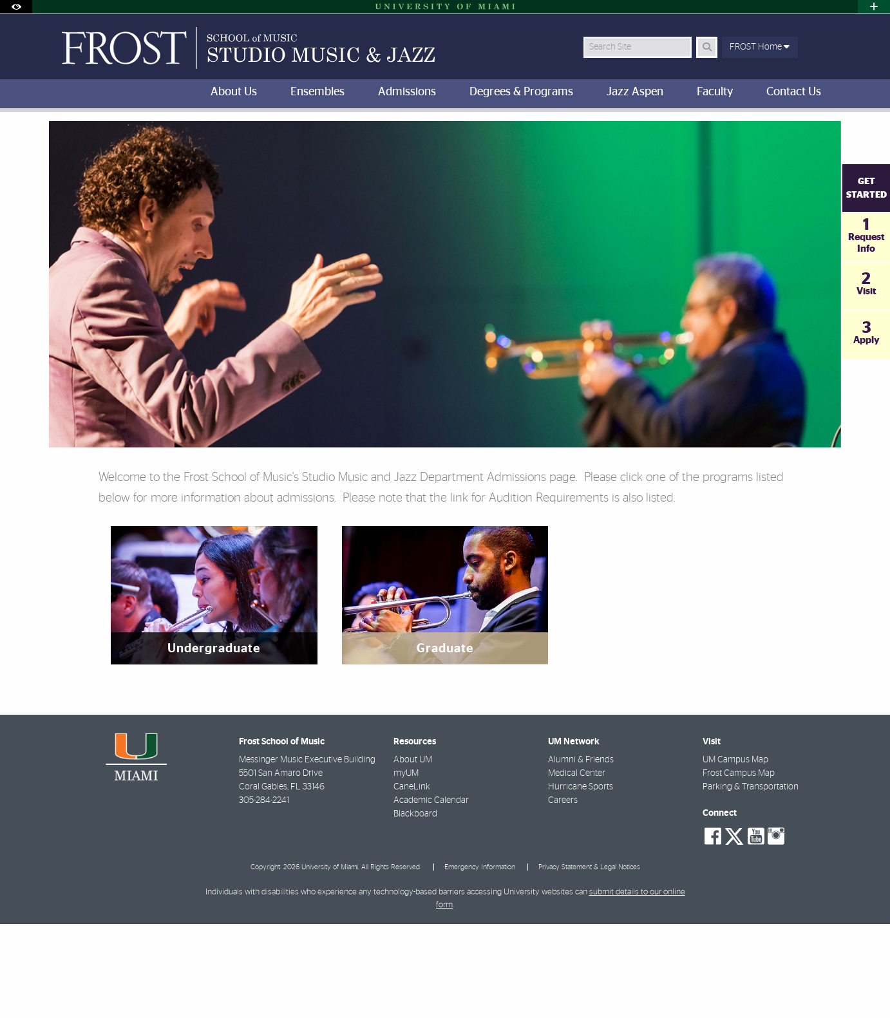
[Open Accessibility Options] (16, 7)
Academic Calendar (431, 894)
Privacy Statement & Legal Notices (589, 961)
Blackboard (415, 907)
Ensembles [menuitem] (317, 92)
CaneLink (411, 880)
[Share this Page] (830, 131)
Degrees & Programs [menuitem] (521, 92)
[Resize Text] (800, 130)
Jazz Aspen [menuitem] (635, 92)
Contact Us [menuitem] (793, 92)
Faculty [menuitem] (715, 92)
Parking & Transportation (751, 880)
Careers (563, 894)
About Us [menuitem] (234, 92)
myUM (406, 867)
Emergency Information (479, 961)
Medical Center (576, 867)
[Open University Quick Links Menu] (874, 7)
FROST (59, 138)
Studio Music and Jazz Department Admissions (213, 138)
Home (100, 138)
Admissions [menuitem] (407, 92)
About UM (412, 853)
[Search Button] (706, 47)
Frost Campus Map (739, 867)
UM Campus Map (735, 853)
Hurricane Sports (580, 880)
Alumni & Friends (581, 853)
